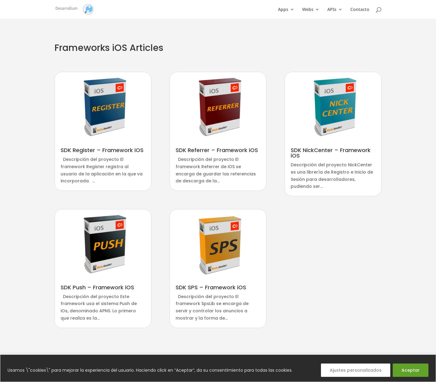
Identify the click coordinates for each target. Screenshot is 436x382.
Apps (283, 9)
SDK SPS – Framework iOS (211, 287)
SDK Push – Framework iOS (97, 287)
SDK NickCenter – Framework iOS (331, 152)
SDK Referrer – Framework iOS (217, 150)
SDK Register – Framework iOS (102, 150)
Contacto (359, 9)
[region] (218, 368)
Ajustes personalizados (356, 370)
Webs (307, 9)
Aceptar (410, 370)
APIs (331, 9)
